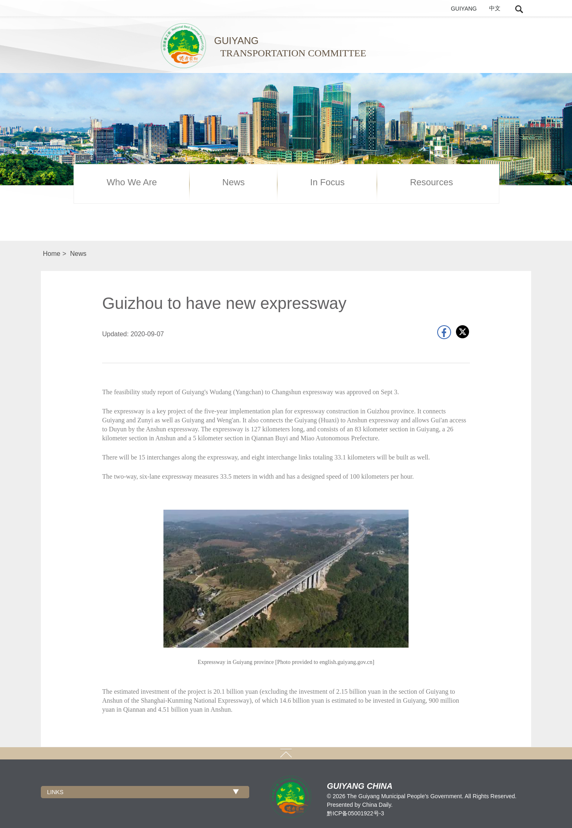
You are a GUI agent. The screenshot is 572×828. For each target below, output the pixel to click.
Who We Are (132, 182)
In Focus (327, 182)
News (233, 182)
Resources (431, 182)
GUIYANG (464, 8)
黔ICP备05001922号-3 (355, 813)
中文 (494, 8)
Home (51, 253)
